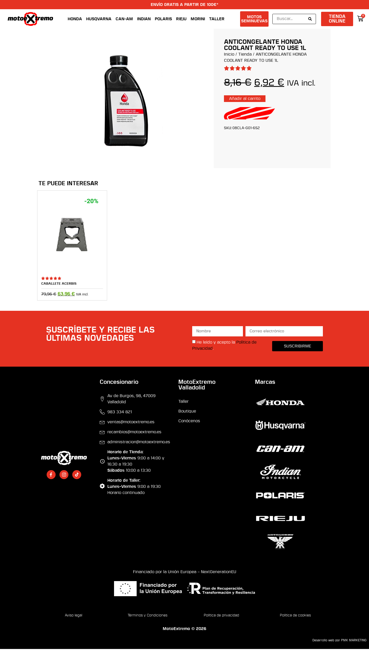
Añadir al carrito (244, 100)
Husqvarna (98, 19)
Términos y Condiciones (147, 616)
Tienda (245, 55)
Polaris (163, 19)
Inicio (229, 55)
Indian (144, 19)
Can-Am (124, 19)
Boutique (187, 412)
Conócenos (189, 422)
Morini (198, 19)
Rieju (181, 19)
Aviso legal (73, 616)
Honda (75, 19)
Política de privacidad (221, 616)
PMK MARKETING (353, 641)
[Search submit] (310, 19)
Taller (216, 19)
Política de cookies (295, 616)
